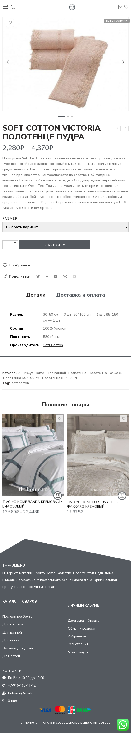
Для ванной (56, 372)
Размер (10, 218)
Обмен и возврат (82, 628)
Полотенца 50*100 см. (21, 377)
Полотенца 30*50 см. (106, 372)
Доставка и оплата (80, 295)
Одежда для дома (17, 648)
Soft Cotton (53, 344)
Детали (36, 295)
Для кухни (10, 640)
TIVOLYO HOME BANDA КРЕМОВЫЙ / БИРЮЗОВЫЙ (32, 506)
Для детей (11, 655)
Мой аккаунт (78, 652)
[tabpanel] (65, 65)
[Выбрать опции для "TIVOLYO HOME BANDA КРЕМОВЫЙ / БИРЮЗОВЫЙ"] (57, 498)
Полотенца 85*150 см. (60, 377)
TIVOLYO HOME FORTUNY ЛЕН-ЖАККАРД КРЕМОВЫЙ (92, 507)
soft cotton (20, 383)
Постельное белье (17, 616)
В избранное (19, 265)
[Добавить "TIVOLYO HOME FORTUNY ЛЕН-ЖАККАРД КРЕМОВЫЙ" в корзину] (122, 499)
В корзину (54, 245)
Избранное (77, 636)
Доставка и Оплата (83, 620)
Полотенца (77, 372)
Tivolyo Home (33, 372)
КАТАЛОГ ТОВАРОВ (19, 601)
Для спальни (12, 624)
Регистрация (78, 644)
